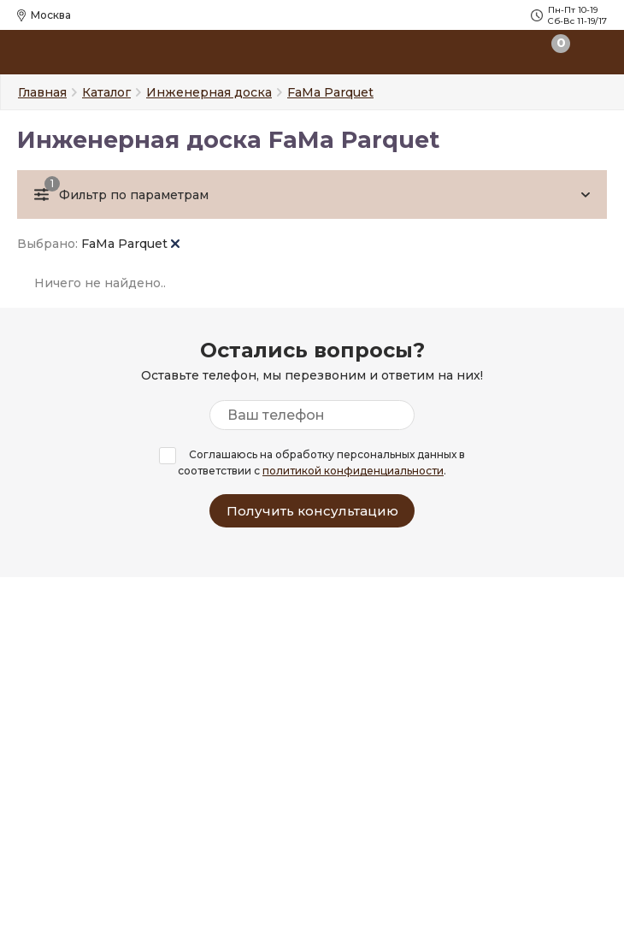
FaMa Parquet (130, 243)
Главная (42, 92)
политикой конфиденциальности (353, 470)
